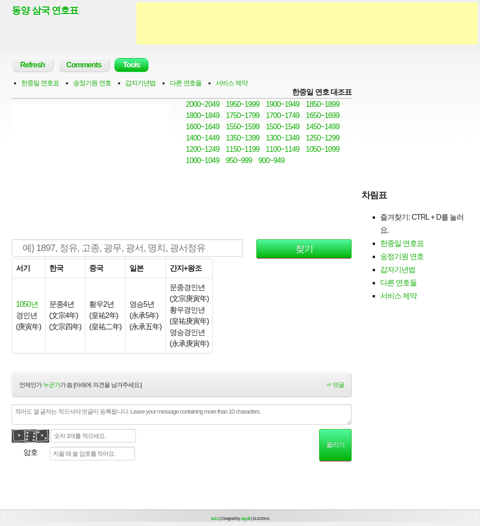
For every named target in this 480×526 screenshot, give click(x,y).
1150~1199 (243, 149)
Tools (131, 65)
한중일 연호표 (40, 83)
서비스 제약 (232, 83)
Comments (84, 65)
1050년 (27, 304)
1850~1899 (322, 104)
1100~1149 (283, 149)
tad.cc (215, 518)
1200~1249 (202, 149)
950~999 (239, 160)
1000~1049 (202, 160)
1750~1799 (243, 115)
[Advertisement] (307, 23)
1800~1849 (202, 115)
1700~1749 (283, 115)
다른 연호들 (186, 83)
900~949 (271, 160)
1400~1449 (202, 138)
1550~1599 (243, 127)
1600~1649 (202, 127)
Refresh (32, 65)
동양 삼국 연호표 (45, 10)
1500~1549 (283, 127)
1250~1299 (322, 138)
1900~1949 (283, 104)
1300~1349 (283, 138)
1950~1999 (243, 104)
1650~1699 (322, 115)
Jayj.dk (245, 518)
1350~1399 (243, 138)
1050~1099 (322, 149)
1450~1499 (322, 127)
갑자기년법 (140, 83)
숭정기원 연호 (92, 83)
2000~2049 (202, 104)
